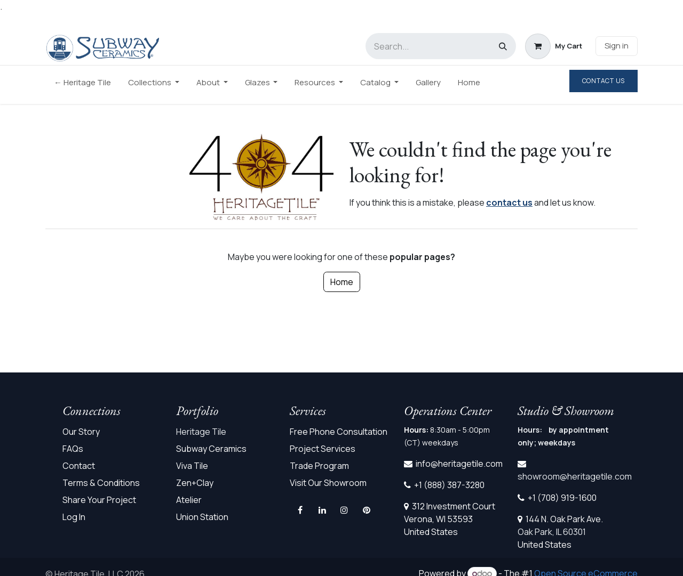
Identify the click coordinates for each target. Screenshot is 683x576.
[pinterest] (366, 509)
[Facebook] (300, 509)
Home (341, 282)
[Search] (503, 46)
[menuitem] (82, 85)
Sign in (617, 45)
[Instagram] (344, 509)
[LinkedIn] (322, 509)
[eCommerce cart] (553, 46)
